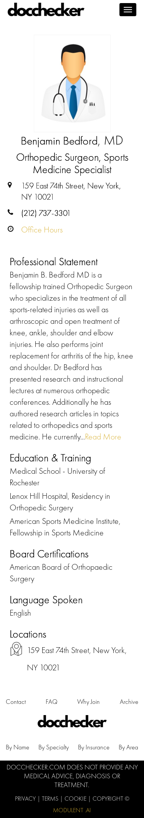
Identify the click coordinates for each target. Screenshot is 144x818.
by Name (17, 747)
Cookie (76, 798)
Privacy (26, 798)
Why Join (88, 701)
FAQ (52, 701)
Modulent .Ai (72, 810)
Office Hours (42, 229)
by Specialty (53, 747)
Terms (51, 798)
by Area (128, 747)
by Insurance (93, 747)
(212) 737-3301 (46, 213)
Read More (103, 436)
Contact (16, 701)
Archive (129, 701)
